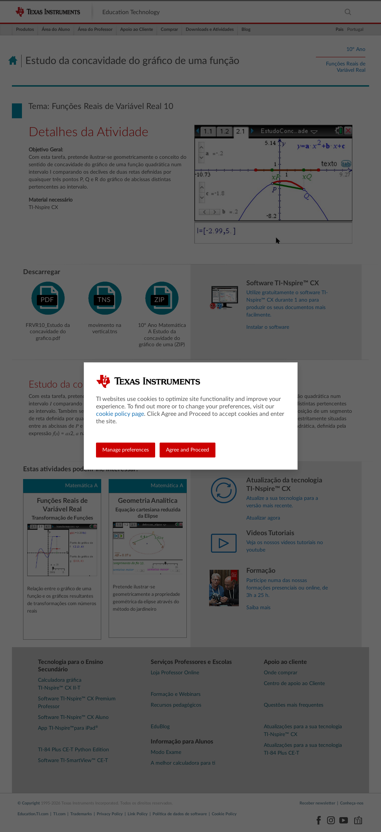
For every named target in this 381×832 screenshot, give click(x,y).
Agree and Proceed (187, 450)
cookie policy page (120, 414)
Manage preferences (125, 450)
